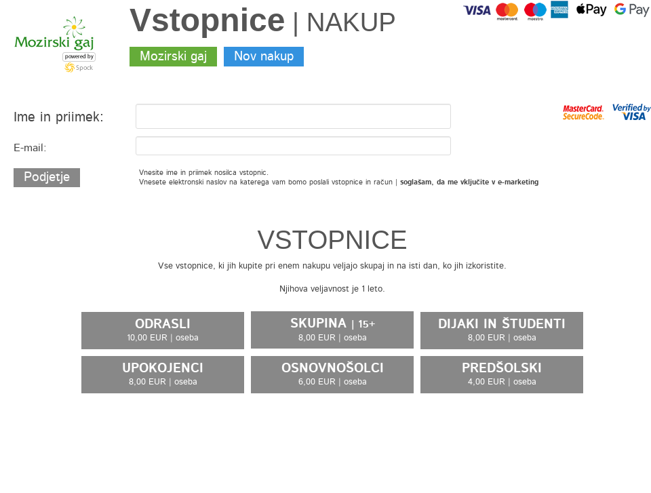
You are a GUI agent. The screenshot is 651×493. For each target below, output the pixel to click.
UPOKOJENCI (162, 374)
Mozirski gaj (173, 56)
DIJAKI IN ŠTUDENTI (502, 330)
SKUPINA (332, 329)
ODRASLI (163, 330)
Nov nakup (264, 56)
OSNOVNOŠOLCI (332, 374)
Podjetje (47, 177)
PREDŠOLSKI (502, 374)
